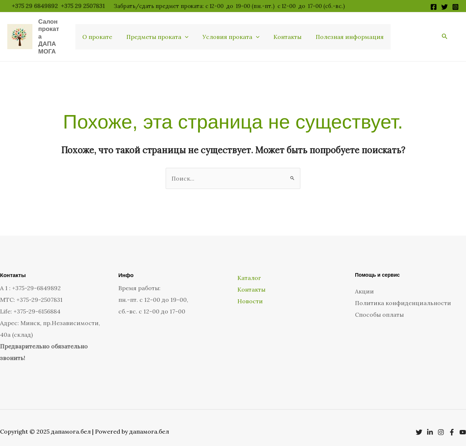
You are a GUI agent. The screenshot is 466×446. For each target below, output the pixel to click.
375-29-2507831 (41, 292)
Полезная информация (345, 33)
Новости (249, 293)
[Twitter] (444, 7)
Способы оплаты (379, 307)
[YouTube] (462, 425)
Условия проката (231, 33)
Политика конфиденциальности (403, 295)
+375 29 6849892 (35, 5)
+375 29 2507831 (83, 5)
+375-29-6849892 (36, 280)
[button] (445, 33)
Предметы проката (160, 33)
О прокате (102, 33)
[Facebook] (433, 7)
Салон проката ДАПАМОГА (52, 32)
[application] (187, 33)
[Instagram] (455, 7)
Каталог (248, 270)
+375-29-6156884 (36, 304)
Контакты (285, 33)
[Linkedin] (430, 425)
